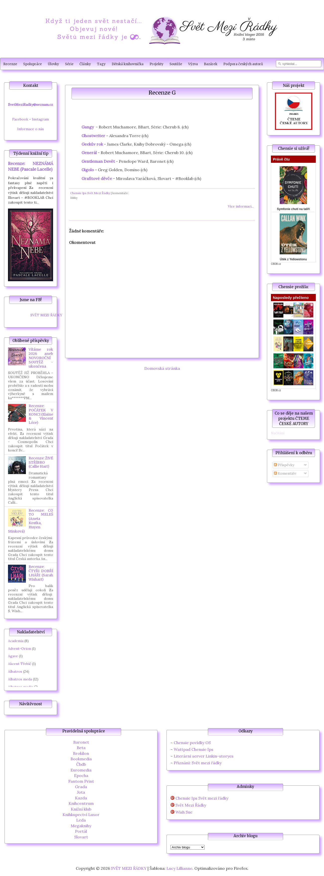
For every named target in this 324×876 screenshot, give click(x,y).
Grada (81, 786)
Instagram (40, 119)
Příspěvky (284, 465)
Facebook (20, 119)
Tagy (101, 64)
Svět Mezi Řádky (190, 805)
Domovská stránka (162, 368)
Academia (15, 641)
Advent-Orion (19, 648)
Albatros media (20, 687)
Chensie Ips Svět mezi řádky (201, 798)
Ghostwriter (93, 135)
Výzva (193, 64)
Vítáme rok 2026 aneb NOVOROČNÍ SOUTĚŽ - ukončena (41, 357)
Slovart (81, 836)
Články (85, 64)
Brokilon (81, 753)
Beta (81, 747)
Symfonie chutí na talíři (293, 209)
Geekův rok (92, 144)
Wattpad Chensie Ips (193, 749)
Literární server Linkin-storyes (204, 756)
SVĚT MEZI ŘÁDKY (46, 315)
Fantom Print (81, 781)
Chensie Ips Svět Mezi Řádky (90, 193)
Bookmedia (81, 758)
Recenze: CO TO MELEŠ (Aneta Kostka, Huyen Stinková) (30, 521)
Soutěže (175, 64)
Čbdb (81, 764)
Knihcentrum (81, 803)
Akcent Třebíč (19, 663)
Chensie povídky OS (192, 742)
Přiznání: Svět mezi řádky (198, 762)
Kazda (81, 797)
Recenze (10, 64)
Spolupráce (32, 64)
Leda (81, 820)
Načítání (277, 433)
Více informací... (241, 206)
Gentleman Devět (98, 161)
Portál (81, 831)
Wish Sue (183, 812)
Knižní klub (81, 809)
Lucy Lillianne (179, 868)
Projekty (156, 64)
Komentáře (285, 473)
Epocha (81, 775)
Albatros (15, 671)
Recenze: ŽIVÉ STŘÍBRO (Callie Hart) (41, 462)
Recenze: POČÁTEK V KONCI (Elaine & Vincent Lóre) (41, 414)
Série (69, 64)
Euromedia (81, 769)
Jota (81, 792)
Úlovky (53, 64)
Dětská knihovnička (128, 64)
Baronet (81, 742)
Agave (13, 656)
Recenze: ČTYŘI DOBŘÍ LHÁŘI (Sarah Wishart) (41, 572)
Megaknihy (81, 825)
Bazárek (210, 64)
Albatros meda (20, 679)
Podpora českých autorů (243, 64)
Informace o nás (30, 129)
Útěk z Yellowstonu (293, 259)
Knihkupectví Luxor (81, 814)
